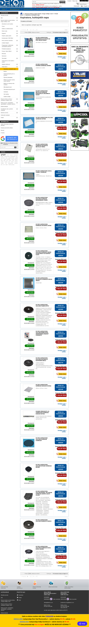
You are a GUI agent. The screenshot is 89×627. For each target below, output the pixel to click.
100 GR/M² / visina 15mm (41, 42)
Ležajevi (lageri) (5, 42)
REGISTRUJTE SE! (28, 9)
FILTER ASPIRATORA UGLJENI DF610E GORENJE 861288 (44, 466)
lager (5, 160)
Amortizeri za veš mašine (7, 23)
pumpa (11, 154)
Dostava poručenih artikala (7, 127)
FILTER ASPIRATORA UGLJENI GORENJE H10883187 (42, 439)
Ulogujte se (86, 6)
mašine (6, 161)
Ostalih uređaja (7, 96)
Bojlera (5, 71)
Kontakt (69, 0)
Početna (3, 10)
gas (7, 160)
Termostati (4, 58)
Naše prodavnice (69, 9)
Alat (2, 17)
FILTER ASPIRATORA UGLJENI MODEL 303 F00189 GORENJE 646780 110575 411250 (44, 493)
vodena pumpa (11, 164)
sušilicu (12, 161)
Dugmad (4, 33)
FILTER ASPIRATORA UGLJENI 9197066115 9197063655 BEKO (42, 359)
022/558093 (46, 597)
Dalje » (66, 29)
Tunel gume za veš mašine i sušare (8, 61)
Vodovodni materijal (5, 115)
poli (4, 164)
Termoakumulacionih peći (9, 89)
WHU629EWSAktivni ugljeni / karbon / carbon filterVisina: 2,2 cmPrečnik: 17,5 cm (44, 204)
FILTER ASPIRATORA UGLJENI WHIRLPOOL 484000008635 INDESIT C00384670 (42, 333)
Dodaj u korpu (61, 53)
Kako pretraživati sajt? (15, 9)
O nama (2, 132)
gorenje (16, 163)
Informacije (5, 121)
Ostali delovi (4, 66)
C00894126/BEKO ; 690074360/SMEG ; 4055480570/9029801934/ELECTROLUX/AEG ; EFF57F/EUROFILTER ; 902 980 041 (46, 365)
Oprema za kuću (4, 112)
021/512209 (63, 597)
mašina (2, 163)
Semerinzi (4, 56)
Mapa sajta (74, 0)
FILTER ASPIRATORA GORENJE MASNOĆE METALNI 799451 (42, 145)
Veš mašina (6, 94)
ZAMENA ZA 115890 (40, 67)
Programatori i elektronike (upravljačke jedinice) (7, 46)
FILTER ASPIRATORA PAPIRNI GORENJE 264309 (43, 65)
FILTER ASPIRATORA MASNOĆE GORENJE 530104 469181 (44, 279)
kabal (6, 164)
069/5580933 (47, 599)
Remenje (4, 53)
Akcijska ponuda (4, 15)
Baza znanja (39, 10)
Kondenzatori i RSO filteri (7, 38)
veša (13, 160)
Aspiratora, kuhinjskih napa (10, 69)
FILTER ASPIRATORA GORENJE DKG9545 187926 (43, 225)
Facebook (21, 595)
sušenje (16, 161)
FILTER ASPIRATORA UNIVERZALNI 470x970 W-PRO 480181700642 (43, 39)
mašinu (2, 161)
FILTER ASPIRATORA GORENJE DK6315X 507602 (43, 385)
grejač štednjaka (7, 159)
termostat (3, 157)
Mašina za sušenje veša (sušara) (9, 84)
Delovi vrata (4, 31)
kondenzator (10, 163)
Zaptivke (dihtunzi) (6, 64)
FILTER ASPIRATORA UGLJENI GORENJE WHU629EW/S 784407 (42, 199)
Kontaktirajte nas (81, 9)
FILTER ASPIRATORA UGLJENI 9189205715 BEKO (43, 520)
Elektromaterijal (4, 106)
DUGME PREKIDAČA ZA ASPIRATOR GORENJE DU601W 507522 (42, 413)
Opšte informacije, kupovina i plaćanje (7, 125)
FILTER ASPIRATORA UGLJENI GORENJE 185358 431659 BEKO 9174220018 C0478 (43, 252)
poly (1, 164)
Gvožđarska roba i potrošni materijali (7, 109)
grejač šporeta (15, 159)
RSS (20, 600)
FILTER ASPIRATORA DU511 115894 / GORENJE (44, 171)
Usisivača (6, 91)
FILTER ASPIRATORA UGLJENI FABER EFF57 (42, 305)
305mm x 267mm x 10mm (41, 388)
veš (6, 163)
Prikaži (26, 32)
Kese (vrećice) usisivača (7, 40)
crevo (8, 154)
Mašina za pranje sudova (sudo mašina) (9, 80)
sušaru (16, 160)
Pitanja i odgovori (58, 9)
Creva (3, 26)
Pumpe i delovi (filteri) (6, 51)
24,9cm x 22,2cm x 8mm (41, 227)
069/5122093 (63, 599)
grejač (3, 155)
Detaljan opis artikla (62, 57)
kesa (6, 157)
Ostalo (2, 117)
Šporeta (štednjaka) (8, 77)
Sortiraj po (49, 32)
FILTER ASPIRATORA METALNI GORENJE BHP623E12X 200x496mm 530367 (43, 92)
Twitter (20, 597)
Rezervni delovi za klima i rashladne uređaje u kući (6, 99)
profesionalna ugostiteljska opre (11, 156)
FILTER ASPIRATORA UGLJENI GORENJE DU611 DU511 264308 (43, 548)
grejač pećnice (11, 157)
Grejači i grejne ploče (6, 35)
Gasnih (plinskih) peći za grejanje (9, 74)
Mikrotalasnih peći (8, 87)
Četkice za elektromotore (7, 28)
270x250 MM (39, 282)
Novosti (48, 9)
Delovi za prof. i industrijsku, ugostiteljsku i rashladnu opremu (8, 103)
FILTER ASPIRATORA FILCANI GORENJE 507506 (44, 118)
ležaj (2, 160)
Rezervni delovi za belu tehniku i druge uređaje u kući (8, 21)
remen (10, 160)
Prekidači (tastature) (6, 48)
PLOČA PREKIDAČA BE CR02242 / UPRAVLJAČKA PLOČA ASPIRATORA (44, 418)
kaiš (9, 161)
